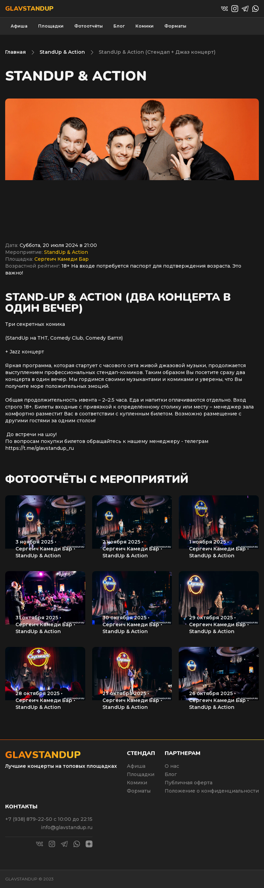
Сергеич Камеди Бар (61, 259)
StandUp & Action (62, 52)
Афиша (19, 26)
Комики (144, 26)
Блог (119, 26)
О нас (172, 766)
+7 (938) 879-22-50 (29, 819)
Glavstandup (29, 9)
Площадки (51, 26)
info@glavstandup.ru (66, 827)
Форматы (175, 26)
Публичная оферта (188, 782)
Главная (15, 52)
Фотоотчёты (88, 26)
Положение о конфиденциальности (212, 791)
